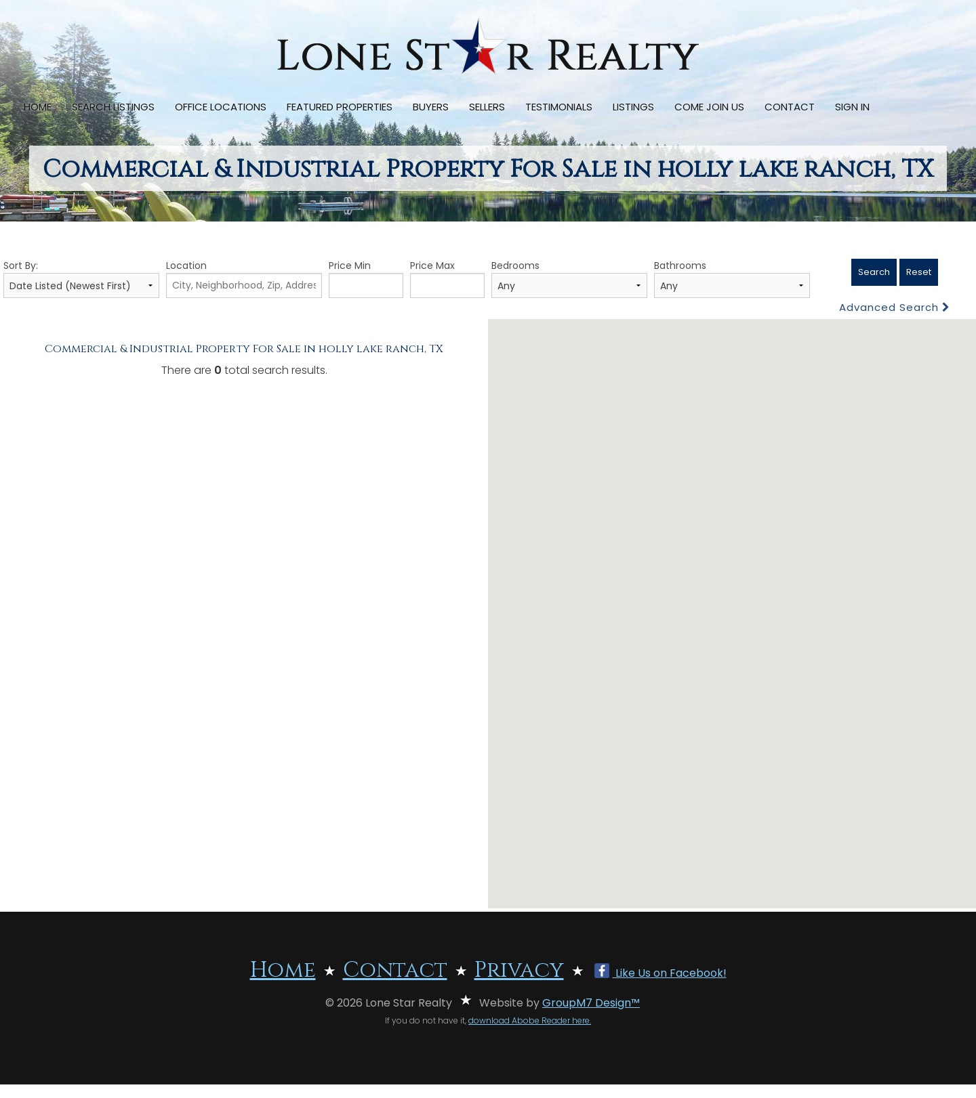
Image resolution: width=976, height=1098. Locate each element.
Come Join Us (709, 107)
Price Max (447, 278)
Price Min (366, 278)
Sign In (852, 107)
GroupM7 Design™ (591, 1003)
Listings (633, 107)
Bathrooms (732, 278)
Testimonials (558, 107)
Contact (790, 107)
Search (874, 272)
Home (38, 107)
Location (244, 278)
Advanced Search (894, 307)
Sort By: (81, 278)
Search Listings (113, 107)
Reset (918, 272)
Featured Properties (339, 107)
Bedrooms (569, 278)
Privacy (519, 970)
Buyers (431, 107)
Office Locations (220, 107)
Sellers (487, 107)
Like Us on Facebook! (660, 973)
